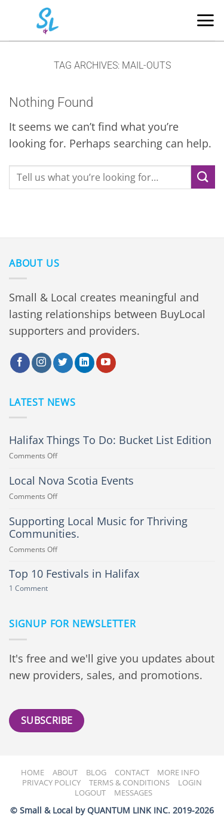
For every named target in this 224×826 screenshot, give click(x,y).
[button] (205, 20)
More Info (178, 772)
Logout (90, 792)
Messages (133, 792)
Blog (96, 772)
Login (190, 782)
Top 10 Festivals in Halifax (74, 574)
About (65, 772)
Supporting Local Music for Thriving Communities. (98, 527)
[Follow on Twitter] (63, 363)
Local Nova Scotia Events (71, 480)
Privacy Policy (51, 782)
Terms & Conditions (129, 782)
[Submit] (203, 177)
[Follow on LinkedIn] (84, 363)
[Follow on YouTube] (106, 363)
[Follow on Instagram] (41, 363)
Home (32, 772)
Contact (132, 772)
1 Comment (42, 588)
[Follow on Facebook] (20, 363)
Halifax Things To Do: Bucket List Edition (110, 440)
